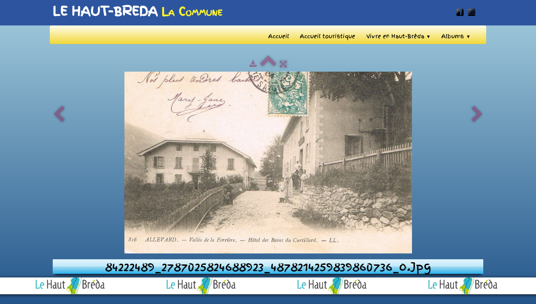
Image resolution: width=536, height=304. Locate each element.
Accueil (278, 36)
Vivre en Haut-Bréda (398, 36)
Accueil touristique (327, 36)
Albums (456, 36)
